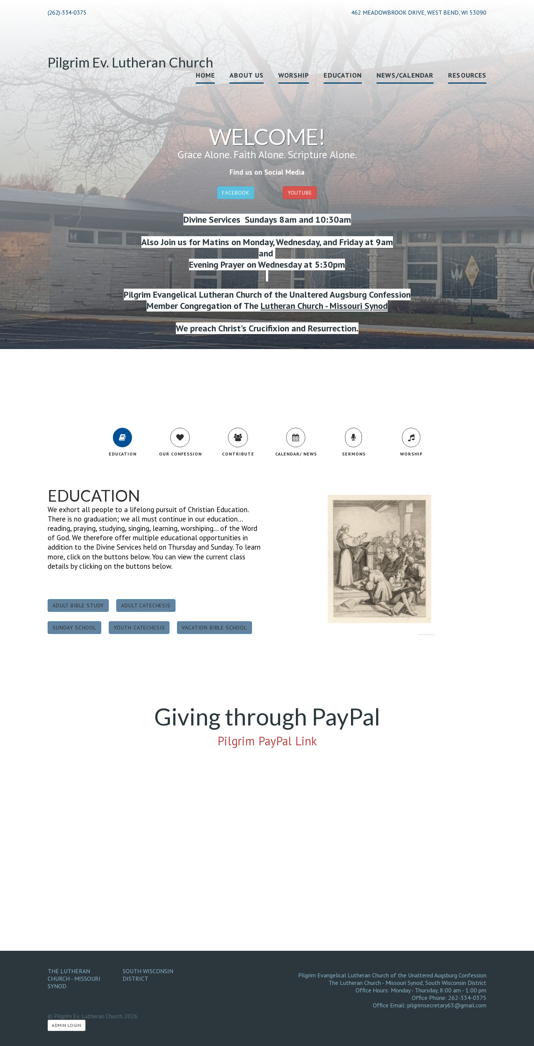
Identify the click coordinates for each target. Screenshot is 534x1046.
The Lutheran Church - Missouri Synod (74, 978)
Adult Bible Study (78, 605)
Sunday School (74, 627)
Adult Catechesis (145, 605)
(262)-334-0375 (67, 12)
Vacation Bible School (214, 627)
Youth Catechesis (139, 627)
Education (343, 75)
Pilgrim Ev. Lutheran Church (130, 62)
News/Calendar (405, 75)
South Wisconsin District (148, 974)
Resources (467, 75)
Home (205, 75)
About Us (247, 75)
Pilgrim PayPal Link (267, 741)
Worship (293, 75)
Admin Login (66, 1025)
